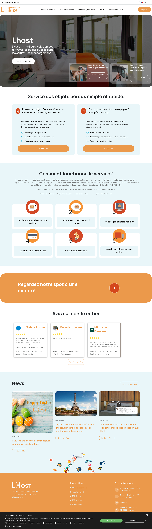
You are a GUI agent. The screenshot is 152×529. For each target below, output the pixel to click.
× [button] (150, 514)
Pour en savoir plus (23, 68)
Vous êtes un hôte (67, 10)
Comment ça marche (86, 10)
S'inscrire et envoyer (47, 10)
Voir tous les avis (76, 362)
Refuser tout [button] (134, 520)
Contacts (123, 502)
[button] (51, 526)
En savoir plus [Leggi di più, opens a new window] (26, 520)
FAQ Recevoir (77, 500)
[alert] (76, 520)
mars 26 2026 (103, 420)
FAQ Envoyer (77, 496)
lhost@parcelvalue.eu (11, 2)
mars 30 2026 (59, 420)
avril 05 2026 (16, 437)
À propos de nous (116, 10)
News (102, 10)
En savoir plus (20, 451)
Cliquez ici (43, 148)
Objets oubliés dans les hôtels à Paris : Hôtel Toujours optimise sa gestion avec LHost (119, 428)
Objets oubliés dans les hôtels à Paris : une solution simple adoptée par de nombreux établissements (74, 428)
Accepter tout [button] (111, 520)
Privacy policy (77, 504)
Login (144, 10)
